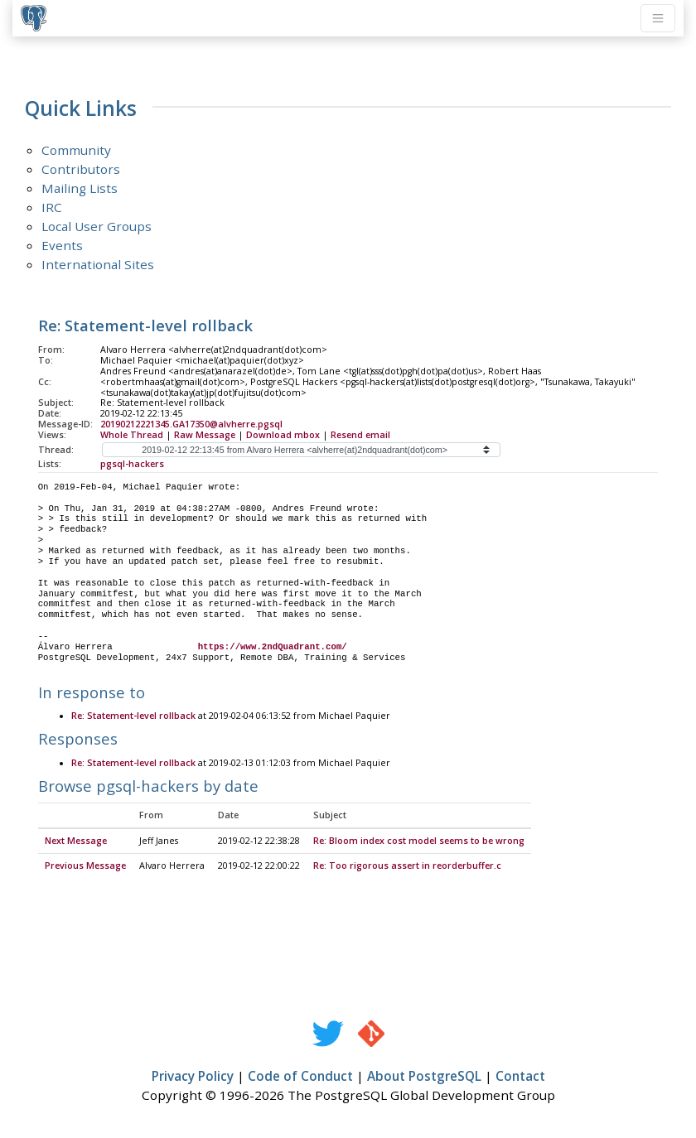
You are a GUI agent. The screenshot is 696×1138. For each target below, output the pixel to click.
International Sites (97, 264)
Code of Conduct (300, 1076)
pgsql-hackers (132, 464)
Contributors (80, 169)
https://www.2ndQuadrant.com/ (272, 647)
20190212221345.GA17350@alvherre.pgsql (191, 424)
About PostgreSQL (424, 1076)
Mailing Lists (79, 188)
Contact (520, 1076)
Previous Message (85, 866)
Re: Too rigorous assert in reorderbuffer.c (407, 866)
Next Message (76, 841)
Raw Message (204, 435)
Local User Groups (96, 226)
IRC (51, 207)
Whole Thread (131, 435)
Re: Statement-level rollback (133, 716)
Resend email (360, 435)
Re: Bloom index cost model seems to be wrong (418, 841)
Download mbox (283, 435)
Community (76, 150)
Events (62, 245)
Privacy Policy (193, 1076)
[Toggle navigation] (657, 18)
